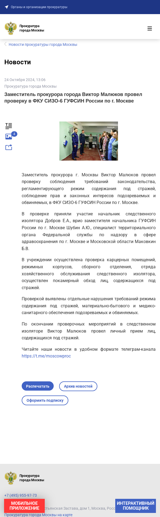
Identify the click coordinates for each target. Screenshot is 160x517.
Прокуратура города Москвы (30, 86)
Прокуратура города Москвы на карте (38, 515)
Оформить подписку (45, 400)
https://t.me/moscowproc (46, 356)
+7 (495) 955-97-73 (20, 495)
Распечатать (37, 386)
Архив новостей (78, 386)
